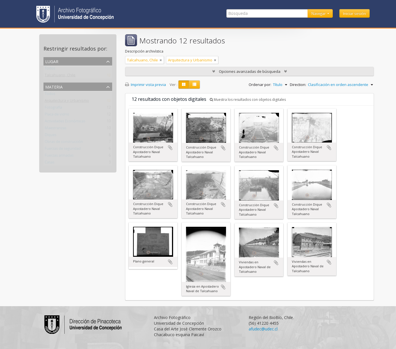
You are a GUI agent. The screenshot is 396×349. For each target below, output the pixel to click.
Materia (54, 86)
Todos (50, 69)
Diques (50, 136)
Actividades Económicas (65, 122)
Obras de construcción (64, 142)
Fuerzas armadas (59, 156)
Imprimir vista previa (145, 84)
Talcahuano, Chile (60, 76)
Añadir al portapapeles (170, 148)
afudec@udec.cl (263, 329)
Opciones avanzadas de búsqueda (249, 71)
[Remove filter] (161, 60)
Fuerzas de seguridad (63, 149)
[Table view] (194, 84)
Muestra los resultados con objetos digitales (248, 99)
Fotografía (53, 108)
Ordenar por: (260, 84)
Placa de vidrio (57, 115)
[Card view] (183, 84)
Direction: (298, 84)
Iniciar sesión (354, 13)
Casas (49, 163)
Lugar (51, 61)
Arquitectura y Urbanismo (67, 101)
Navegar (318, 13)
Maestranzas (55, 129)
